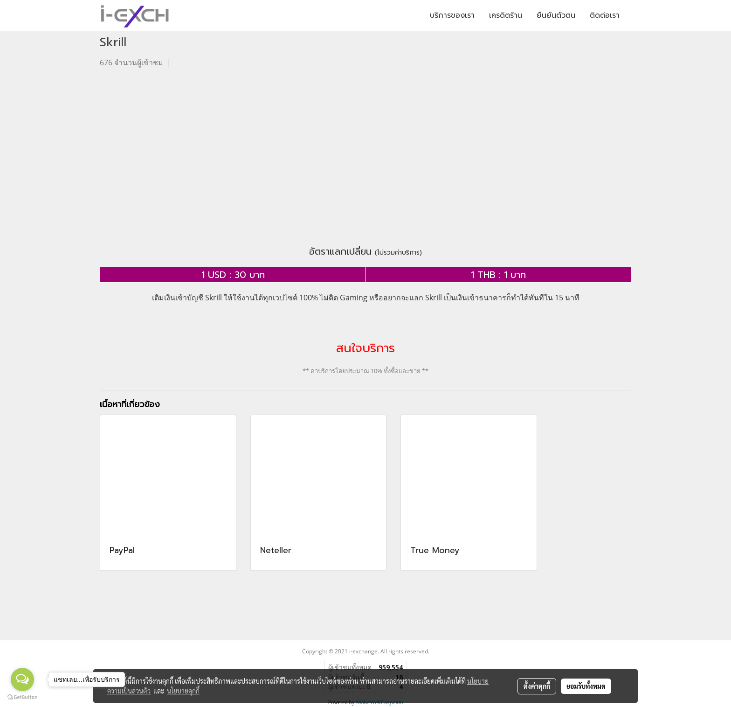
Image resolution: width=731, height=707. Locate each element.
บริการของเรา (452, 15)
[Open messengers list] (22, 679)
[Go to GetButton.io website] (22, 697)
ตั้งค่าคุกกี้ (537, 686)
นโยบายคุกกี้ (183, 690)
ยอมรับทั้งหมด (586, 686)
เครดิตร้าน (505, 15)
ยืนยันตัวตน (556, 15)
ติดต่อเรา (605, 15)
